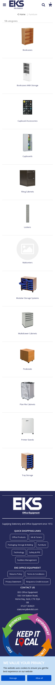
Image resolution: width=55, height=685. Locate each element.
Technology (19, 552)
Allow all (39, 678)
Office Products (19, 537)
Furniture (33, 14)
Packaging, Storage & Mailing (20, 544)
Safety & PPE (34, 552)
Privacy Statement (13, 581)
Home (21, 14)
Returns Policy (16, 574)
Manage (13, 678)
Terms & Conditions (35, 574)
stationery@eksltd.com (27, 609)
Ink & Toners (36, 537)
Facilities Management (27, 560)
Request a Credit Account (37, 581)
